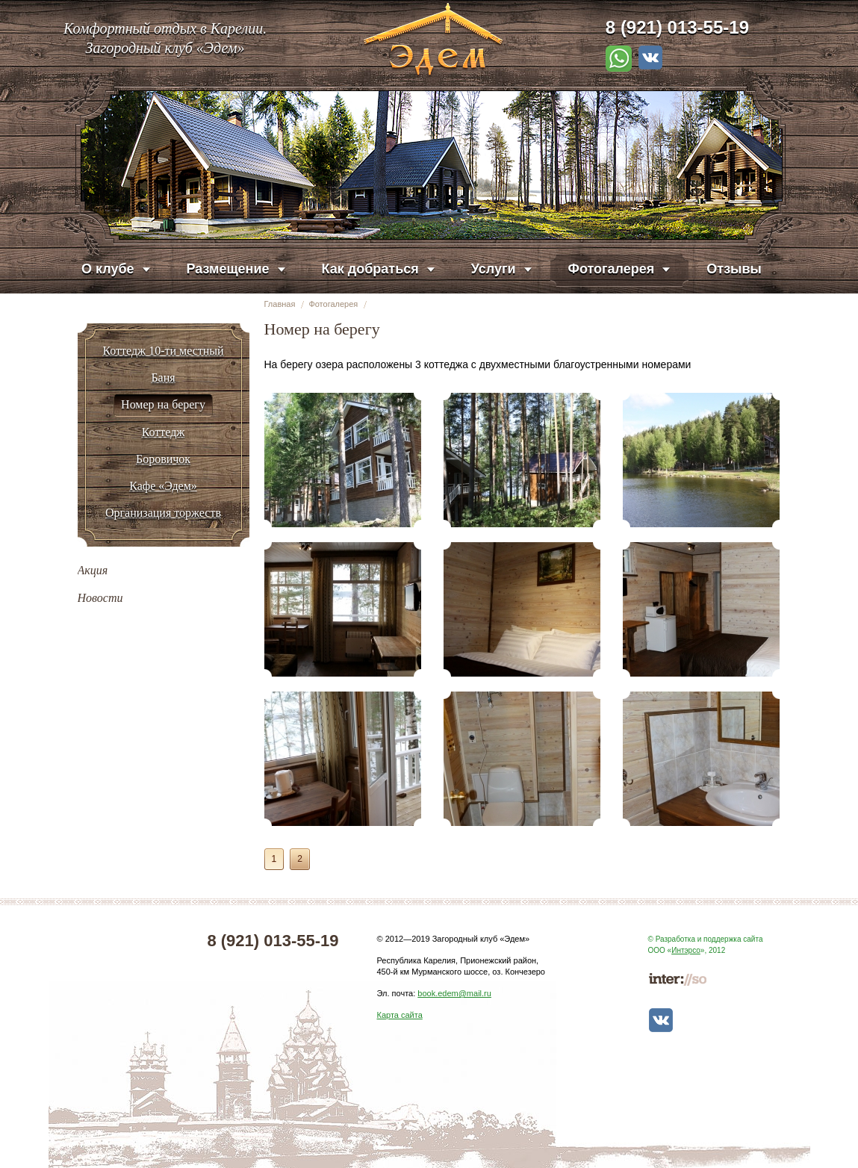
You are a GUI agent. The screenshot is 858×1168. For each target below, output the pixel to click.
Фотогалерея (333, 303)
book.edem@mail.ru (454, 993)
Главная (280, 303)
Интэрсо (685, 950)
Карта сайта (400, 1014)
